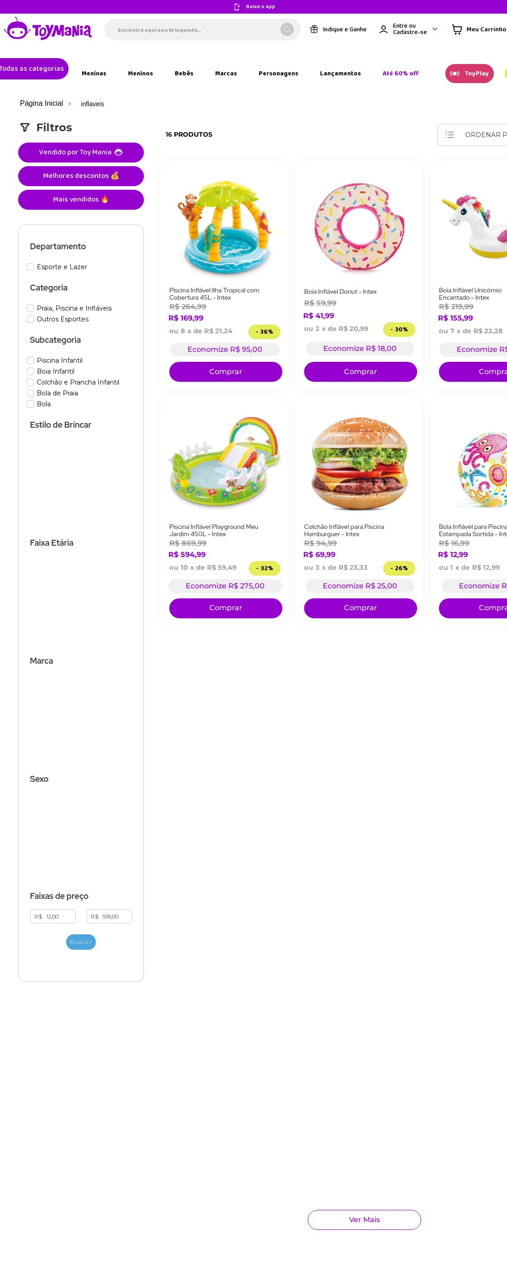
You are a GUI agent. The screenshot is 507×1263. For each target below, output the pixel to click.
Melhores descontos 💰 (50, 144)
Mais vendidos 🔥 (50, 167)
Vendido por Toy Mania (52, 120)
